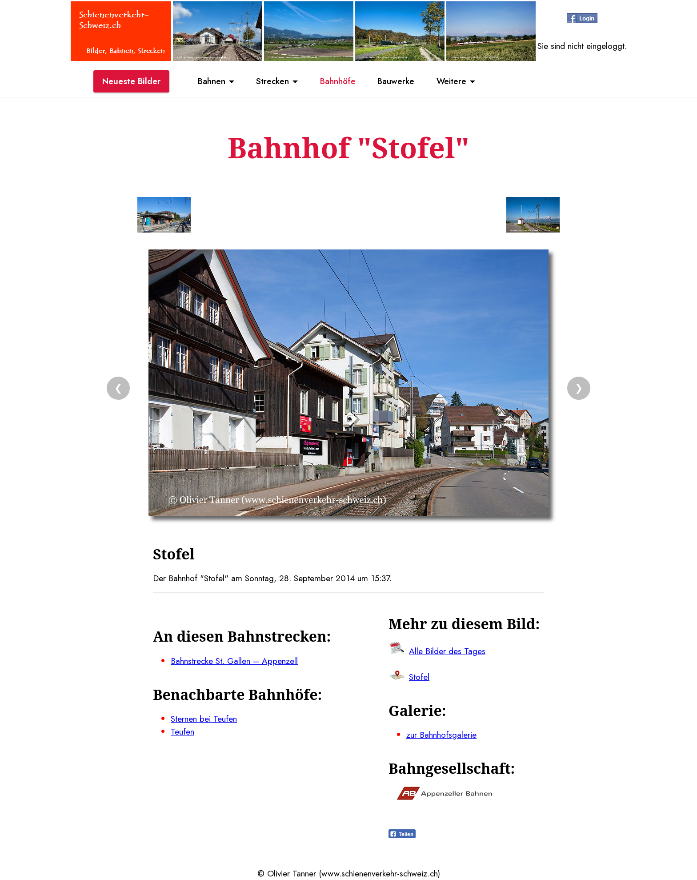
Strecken (272, 81)
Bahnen (210, 81)
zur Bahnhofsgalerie (441, 734)
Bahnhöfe (338, 81)
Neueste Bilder (131, 81)
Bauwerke (396, 81)
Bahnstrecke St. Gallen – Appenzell (234, 661)
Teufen (182, 731)
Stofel (419, 677)
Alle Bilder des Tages (447, 651)
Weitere (452, 81)
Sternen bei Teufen (204, 718)
